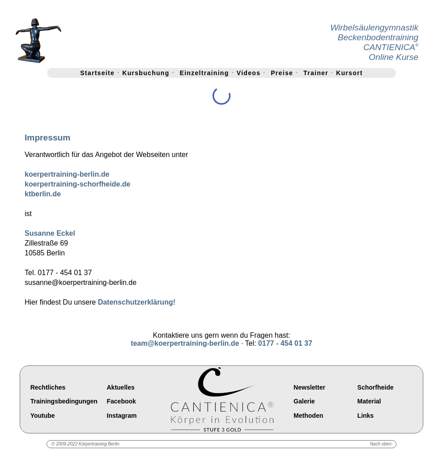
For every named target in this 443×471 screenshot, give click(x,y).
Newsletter (309, 387)
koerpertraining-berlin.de (67, 174)
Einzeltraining (204, 72)
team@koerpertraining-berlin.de (185, 343)
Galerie (304, 401)
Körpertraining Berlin (99, 443)
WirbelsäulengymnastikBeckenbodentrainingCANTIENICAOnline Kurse (374, 42)
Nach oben (381, 443)
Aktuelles (121, 387)
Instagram (122, 415)
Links (366, 415)
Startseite (97, 72)
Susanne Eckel (50, 233)
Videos (248, 72)
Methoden (308, 415)
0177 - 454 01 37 (285, 343)
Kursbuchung (145, 72)
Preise (282, 72)
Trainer (315, 72)
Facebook (121, 401)
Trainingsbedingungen (64, 401)
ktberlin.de (43, 194)
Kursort (349, 72)
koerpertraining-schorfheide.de (78, 184)
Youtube (42, 415)
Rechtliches (48, 387)
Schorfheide (376, 387)
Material (369, 401)
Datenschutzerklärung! (136, 302)
